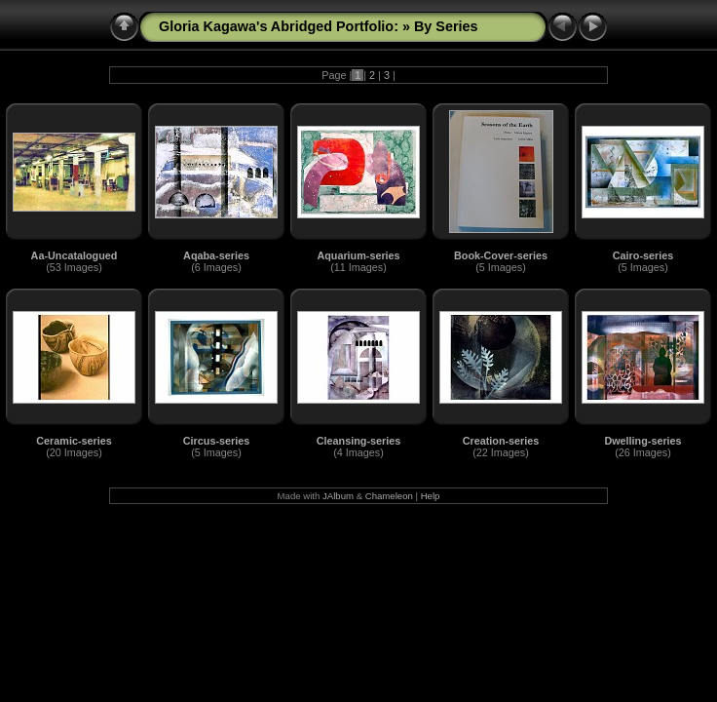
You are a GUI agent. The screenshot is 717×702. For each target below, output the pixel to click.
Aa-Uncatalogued (74, 255)
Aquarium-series (358, 255)
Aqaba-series (216, 255)
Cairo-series (643, 255)
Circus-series (216, 441)
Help (430, 495)
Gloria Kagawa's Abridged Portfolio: (280, 26)
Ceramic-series (73, 441)
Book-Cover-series (500, 255)
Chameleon (389, 495)
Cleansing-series (358, 441)
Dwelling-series (642, 441)
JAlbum (338, 495)
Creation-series (501, 441)
